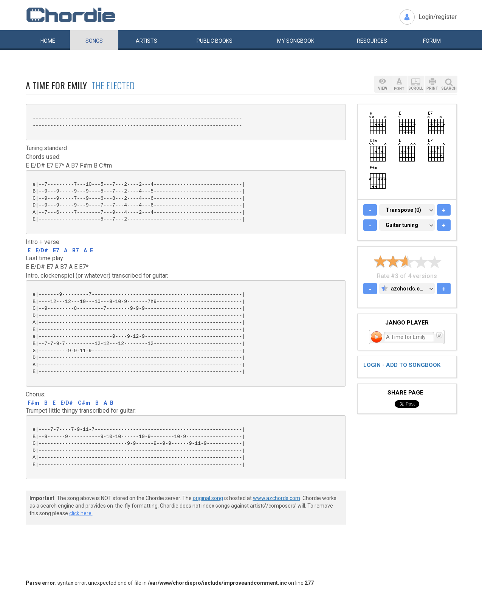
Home (47, 41)
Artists (146, 41)
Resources (372, 41)
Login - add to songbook (401, 365)
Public (214, 41)
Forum (432, 41)
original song (208, 498)
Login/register (437, 16)
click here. (81, 513)
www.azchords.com (276, 498)
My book (295, 41)
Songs (94, 41)
